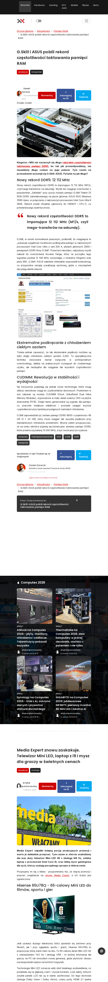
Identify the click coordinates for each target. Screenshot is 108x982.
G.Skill (67, 437)
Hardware (39, 5)
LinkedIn (42, 472)
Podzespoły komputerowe (42, 437)
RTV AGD (64, 6)
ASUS (59, 437)
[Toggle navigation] (87, 21)
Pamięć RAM (23, 443)
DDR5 (76, 437)
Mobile (74, 5)
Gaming (53, 5)
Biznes (85, 5)
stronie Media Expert (57, 875)
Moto (96, 5)
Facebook (33, 472)
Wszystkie (25, 5)
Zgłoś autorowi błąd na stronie (43, 477)
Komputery (23, 437)
